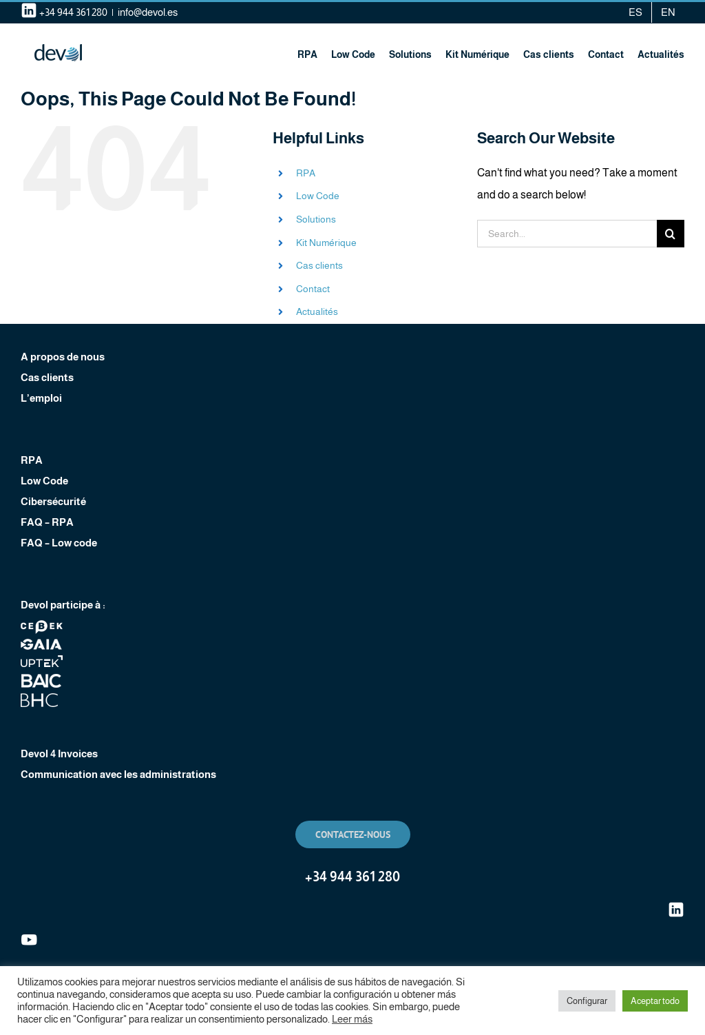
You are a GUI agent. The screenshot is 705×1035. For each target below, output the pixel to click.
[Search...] (567, 233)
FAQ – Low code (59, 543)
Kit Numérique (326, 242)
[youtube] (29, 937)
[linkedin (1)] (676, 906)
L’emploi (41, 398)
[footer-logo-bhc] (42, 698)
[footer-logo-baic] (42, 679)
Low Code (317, 195)
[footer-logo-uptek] (42, 660)
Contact (313, 288)
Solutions (316, 219)
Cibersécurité (53, 501)
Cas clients (319, 265)
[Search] (670, 233)
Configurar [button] (587, 1001)
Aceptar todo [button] (655, 1001)
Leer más (352, 1019)
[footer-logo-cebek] (42, 625)
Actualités (317, 311)
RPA (305, 172)
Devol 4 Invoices (59, 753)
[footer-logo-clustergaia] (42, 642)
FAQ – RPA (47, 522)
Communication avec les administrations (118, 774)
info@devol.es (148, 12)
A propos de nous (63, 356)
